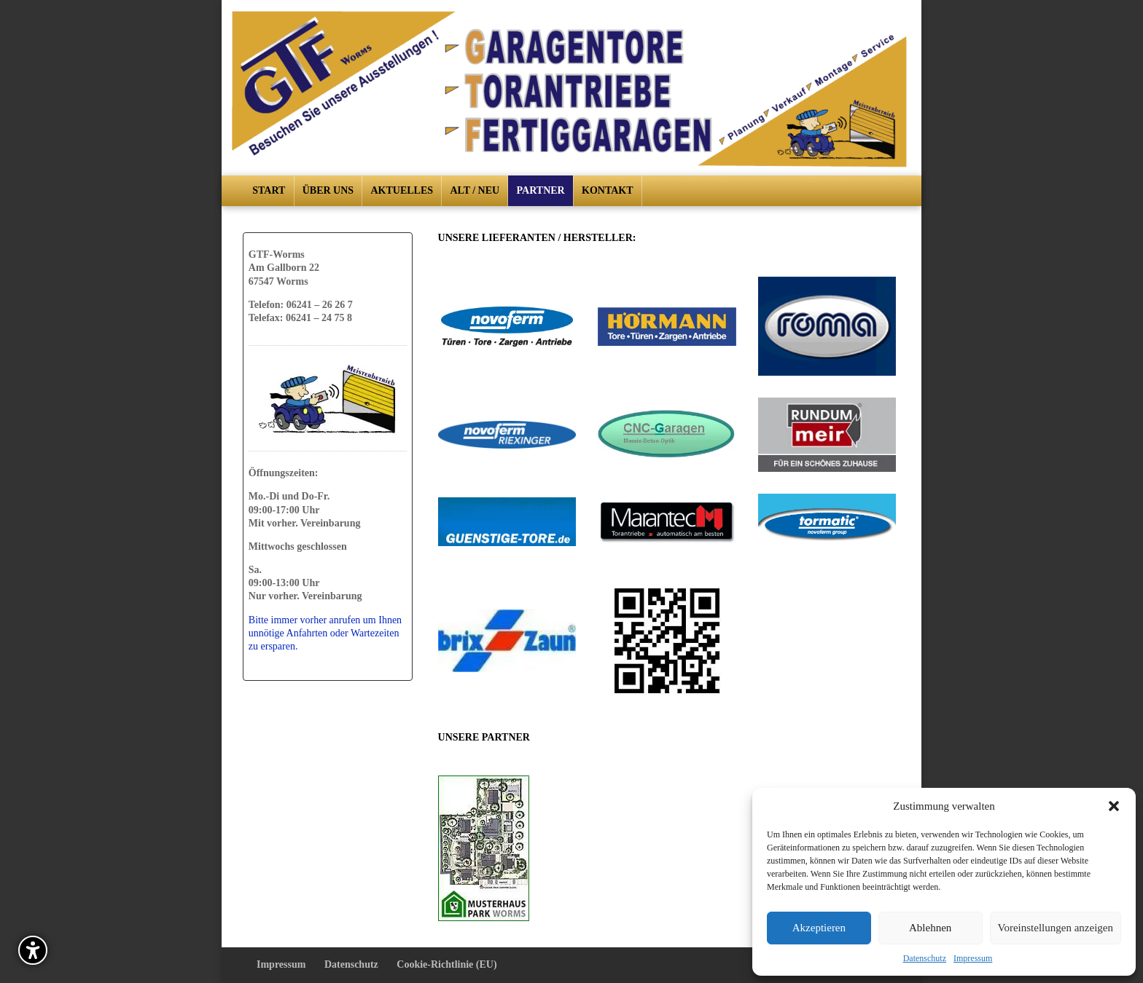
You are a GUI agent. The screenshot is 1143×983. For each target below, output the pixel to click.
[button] (1114, 806)
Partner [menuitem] (541, 190)
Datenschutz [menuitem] (351, 964)
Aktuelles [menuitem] (402, 190)
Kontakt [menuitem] (607, 190)
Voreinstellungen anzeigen (1055, 927)
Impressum (972, 958)
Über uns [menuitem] (328, 190)
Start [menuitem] (268, 190)
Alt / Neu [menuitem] (474, 190)
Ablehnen (930, 927)
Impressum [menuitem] (281, 964)
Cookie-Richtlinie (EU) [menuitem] (446, 964)
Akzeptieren (819, 927)
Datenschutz (924, 958)
